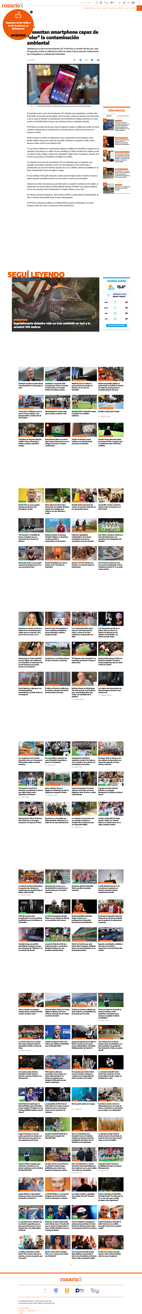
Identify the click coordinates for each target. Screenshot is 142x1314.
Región (105, 8)
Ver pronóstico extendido (116, 325)
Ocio (127, 8)
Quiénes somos (23, 1308)
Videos (132, 8)
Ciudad (99, 8)
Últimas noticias (89, 8)
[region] (71, 18)
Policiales (112, 8)
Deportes (121, 8)
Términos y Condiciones (27, 1311)
